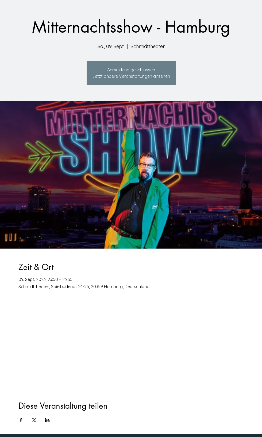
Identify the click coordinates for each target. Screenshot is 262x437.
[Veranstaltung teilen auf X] (34, 420)
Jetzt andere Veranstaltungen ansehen (131, 76)
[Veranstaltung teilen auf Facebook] (21, 420)
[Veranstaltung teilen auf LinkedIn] (47, 420)
